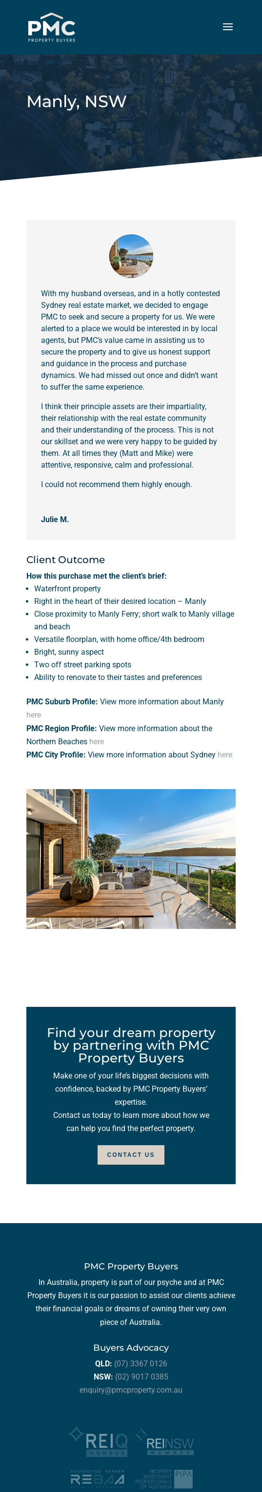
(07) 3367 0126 (140, 1363)
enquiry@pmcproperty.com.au (131, 1390)
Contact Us (131, 1155)
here (33, 714)
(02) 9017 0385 (141, 1376)
